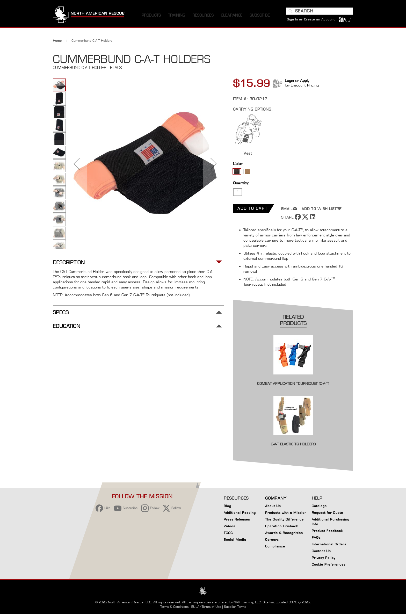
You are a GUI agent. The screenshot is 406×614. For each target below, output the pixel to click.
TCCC (228, 533)
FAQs (316, 537)
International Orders (329, 544)
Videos (229, 526)
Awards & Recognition (284, 533)
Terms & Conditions (174, 607)
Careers (272, 539)
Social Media (235, 539)
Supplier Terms (235, 607)
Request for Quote (327, 513)
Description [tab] (69, 262)
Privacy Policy (323, 558)
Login (289, 80)
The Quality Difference (284, 519)
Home (57, 40)
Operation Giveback (281, 526)
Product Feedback (327, 531)
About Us (273, 506)
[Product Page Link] (293, 378)
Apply (304, 80)
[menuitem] (151, 15)
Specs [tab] (61, 312)
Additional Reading (240, 513)
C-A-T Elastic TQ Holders (293, 444)
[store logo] (89, 15)
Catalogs (319, 506)
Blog (227, 506)
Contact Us (321, 551)
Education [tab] (66, 326)
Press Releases (237, 519)
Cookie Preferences (328, 565)
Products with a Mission (286, 513)
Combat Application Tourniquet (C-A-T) (293, 383)
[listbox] (293, 172)
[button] (76, 163)
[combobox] (319, 11)
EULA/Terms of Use (206, 607)
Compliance (275, 546)
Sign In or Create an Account (311, 19)
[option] (237, 171)
